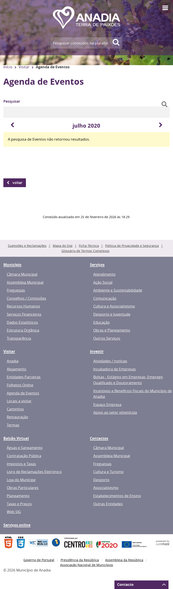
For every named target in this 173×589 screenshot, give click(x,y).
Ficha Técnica (89, 246)
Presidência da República (80, 560)
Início (7, 66)
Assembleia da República (124, 560)
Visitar (24, 66)
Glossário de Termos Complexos (85, 251)
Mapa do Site (63, 246)
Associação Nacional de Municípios (86, 565)
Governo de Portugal (38, 560)
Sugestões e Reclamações (27, 246)
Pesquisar (11, 101)
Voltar (17, 182)
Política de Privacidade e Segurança (132, 246)
